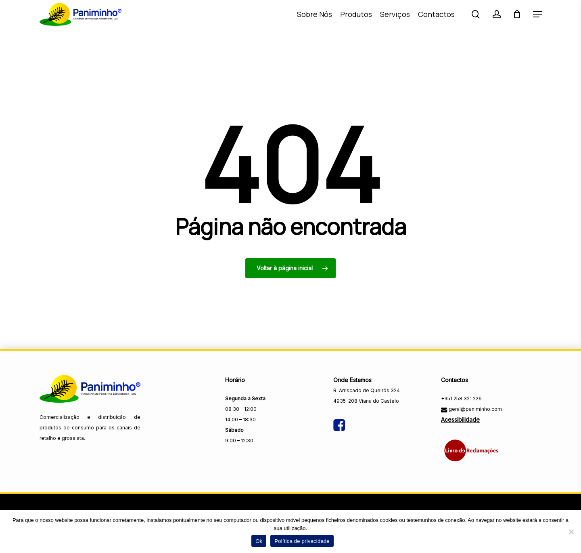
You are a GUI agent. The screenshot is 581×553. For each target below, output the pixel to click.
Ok (258, 541)
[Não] (571, 532)
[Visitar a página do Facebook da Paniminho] (339, 418)
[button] (537, 23)
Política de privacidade (302, 541)
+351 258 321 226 (461, 398)
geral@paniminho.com (474, 409)
